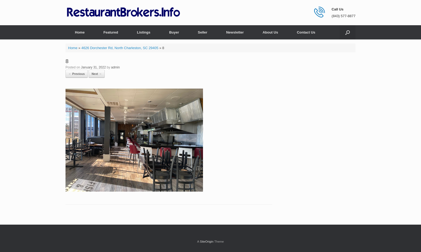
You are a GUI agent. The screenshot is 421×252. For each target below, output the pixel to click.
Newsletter (235, 32)
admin (115, 67)
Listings (143, 32)
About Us (270, 32)
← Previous (76, 73)
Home (80, 32)
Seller (202, 32)
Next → (97, 73)
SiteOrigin (206, 241)
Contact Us (306, 32)
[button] (347, 32)
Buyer (174, 32)
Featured (110, 32)
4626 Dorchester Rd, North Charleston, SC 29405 (119, 48)
